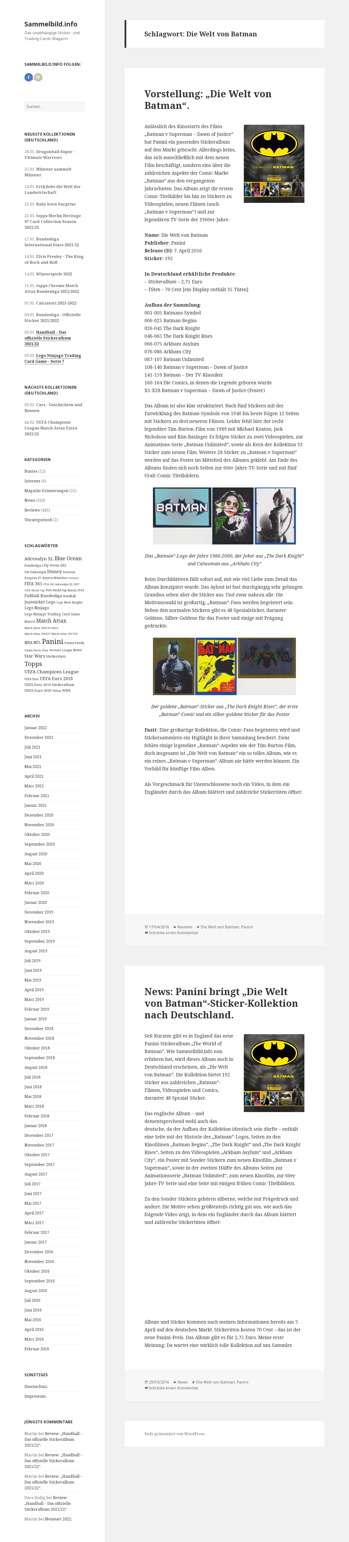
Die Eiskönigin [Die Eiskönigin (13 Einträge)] (35, 572)
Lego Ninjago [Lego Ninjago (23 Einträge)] (36, 607)
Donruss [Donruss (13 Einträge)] (69, 572)
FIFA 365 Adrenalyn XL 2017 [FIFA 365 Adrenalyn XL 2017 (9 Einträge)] (61, 584)
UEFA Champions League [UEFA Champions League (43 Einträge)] (51, 671)
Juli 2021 (32, 747)
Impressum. (35, 1396)
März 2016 (34, 1339)
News (29, 500)
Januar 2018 (35, 1125)
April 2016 (34, 1329)
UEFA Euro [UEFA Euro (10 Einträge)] (31, 679)
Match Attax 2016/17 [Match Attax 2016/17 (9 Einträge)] (37, 633)
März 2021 (34, 786)
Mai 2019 (32, 980)
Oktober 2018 (37, 1048)
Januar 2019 (35, 1019)
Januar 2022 (35, 727)
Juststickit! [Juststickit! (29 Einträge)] (34, 602)
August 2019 (35, 951)
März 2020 (34, 883)
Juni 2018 (33, 1086)
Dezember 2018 (38, 1028)
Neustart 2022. (58, 1519)
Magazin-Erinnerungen (46, 490)
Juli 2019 (32, 960)
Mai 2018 (32, 1096)
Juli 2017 (32, 1184)
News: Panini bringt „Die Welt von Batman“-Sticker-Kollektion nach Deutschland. (221, 1003)
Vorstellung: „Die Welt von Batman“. (208, 99)
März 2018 (34, 1106)
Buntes (30, 471)
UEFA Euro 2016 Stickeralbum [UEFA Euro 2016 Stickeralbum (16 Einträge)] (49, 684)
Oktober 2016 (37, 1271)
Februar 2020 (36, 892)
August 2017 (35, 1174)
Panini (247, 927)
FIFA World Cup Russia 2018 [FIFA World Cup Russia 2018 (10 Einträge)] (65, 590)
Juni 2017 (33, 1193)
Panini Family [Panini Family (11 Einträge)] (74, 643)
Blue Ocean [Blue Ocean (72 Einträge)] (68, 558)
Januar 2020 (35, 902)
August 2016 (35, 1290)
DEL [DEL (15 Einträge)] (63, 565)
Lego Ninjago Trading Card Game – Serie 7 (52, 358)
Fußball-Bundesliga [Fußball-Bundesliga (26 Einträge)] (43, 595)
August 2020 (35, 854)
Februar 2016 (36, 1349)
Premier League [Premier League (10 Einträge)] (60, 650)
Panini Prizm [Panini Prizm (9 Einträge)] (32, 650)
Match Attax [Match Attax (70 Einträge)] (51, 620)
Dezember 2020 (38, 815)
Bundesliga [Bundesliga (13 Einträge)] (32, 565)
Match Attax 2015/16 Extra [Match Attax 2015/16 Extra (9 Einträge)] (41, 628)
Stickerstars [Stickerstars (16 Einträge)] (56, 656)
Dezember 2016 (38, 1251)
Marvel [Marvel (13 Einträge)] (29, 621)
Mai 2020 (32, 863)
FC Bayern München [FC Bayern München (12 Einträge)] (52, 578)
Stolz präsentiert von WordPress (174, 1433)
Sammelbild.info (50, 23)
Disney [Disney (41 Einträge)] (54, 571)
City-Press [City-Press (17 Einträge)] (50, 565)
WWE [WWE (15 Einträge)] (66, 690)
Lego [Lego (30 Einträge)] (51, 602)
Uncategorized (38, 519)
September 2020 (39, 844)
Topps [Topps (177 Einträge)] (33, 663)
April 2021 (34, 776)
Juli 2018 (32, 1077)
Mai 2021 (32, 766)
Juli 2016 (32, 1300)
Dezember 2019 (38, 912)
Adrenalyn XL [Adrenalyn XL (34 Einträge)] (39, 558)
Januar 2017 (35, 1242)
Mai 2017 (32, 1203)
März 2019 (34, 999)
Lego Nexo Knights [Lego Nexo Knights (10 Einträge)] (69, 602)
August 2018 (35, 1067)
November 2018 (39, 1038)
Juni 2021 (33, 756)
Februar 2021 (36, 795)
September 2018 (39, 1057)
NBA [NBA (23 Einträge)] (28, 642)
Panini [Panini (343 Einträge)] (52, 641)
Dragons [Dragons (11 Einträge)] (30, 578)
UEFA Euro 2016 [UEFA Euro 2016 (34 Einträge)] (56, 678)
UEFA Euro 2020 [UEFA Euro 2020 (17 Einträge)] (37, 690)
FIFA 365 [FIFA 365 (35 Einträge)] (33, 583)
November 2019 (39, 921)
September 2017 (39, 1164)
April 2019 (34, 989)
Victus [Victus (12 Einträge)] (56, 691)
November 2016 (39, 1261)
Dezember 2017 (38, 1135)
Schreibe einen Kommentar (173, 932)
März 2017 (34, 1222)
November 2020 (39, 824)
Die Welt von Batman (220, 927)
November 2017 (39, 1145)
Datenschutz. (36, 1386)
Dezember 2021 (38, 737)
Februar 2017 (36, 1232)
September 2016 (39, 1281)
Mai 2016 (32, 1319)
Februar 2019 (36, 1009)
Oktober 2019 (37, 931)
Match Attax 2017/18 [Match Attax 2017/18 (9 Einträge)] (64, 633)
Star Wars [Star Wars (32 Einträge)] (34, 656)
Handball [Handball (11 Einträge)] (69, 596)
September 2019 (39, 941)
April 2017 (34, 1213)
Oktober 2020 (37, 834)
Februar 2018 (36, 1116)
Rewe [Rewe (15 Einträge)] (77, 650)
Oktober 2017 (37, 1154)
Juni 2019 (33, 970)
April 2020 (34, 873)
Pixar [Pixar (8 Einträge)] (45, 650)
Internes (32, 481)
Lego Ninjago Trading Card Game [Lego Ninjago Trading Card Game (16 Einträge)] (52, 614)
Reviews (32, 510)
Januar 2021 (35, 805)
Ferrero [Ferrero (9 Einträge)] (73, 578)
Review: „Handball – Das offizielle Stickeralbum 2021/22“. (53, 1439)
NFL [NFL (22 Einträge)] (37, 642)
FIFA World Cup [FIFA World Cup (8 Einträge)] (34, 590)
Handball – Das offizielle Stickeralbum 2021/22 (47, 338)
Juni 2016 (33, 1310)
